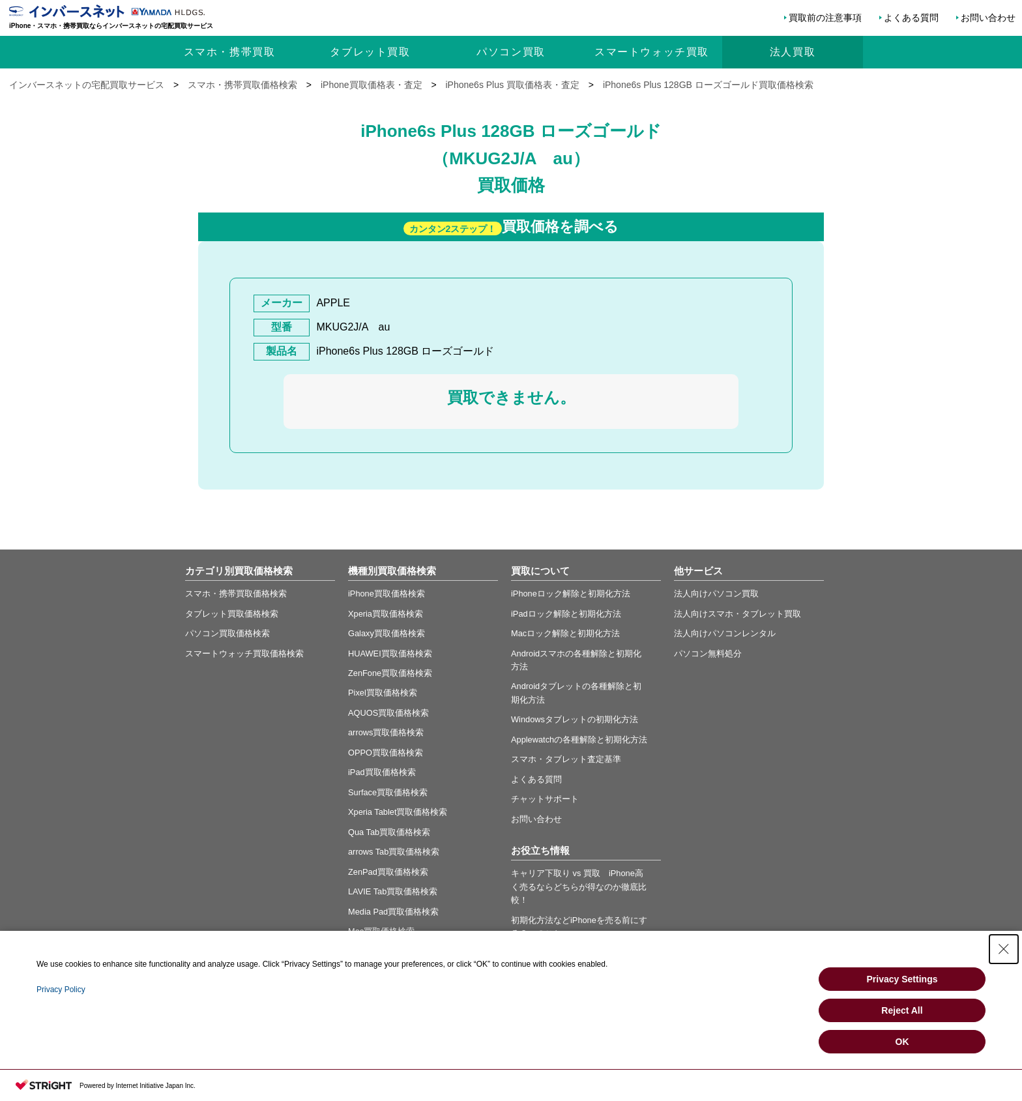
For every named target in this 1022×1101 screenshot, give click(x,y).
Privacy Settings (902, 979)
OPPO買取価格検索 (385, 752)
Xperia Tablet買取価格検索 (397, 812)
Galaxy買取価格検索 (386, 633)
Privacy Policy (60, 989)
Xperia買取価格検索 (385, 614)
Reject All (901, 1010)
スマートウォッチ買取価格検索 (244, 653)
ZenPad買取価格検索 (388, 872)
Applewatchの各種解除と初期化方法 (579, 739)
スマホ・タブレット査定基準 (566, 759)
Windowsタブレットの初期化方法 (574, 719)
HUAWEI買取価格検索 (390, 653)
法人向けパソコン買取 (716, 593)
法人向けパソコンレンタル (725, 633)
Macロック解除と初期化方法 (565, 633)
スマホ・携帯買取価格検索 (236, 593)
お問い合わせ (988, 17)
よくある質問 (911, 17)
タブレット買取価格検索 (231, 614)
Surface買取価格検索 (388, 792)
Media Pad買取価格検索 (393, 912)
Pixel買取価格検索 (382, 692)
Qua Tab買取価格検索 (389, 832)
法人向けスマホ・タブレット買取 (737, 614)
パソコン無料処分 (708, 653)
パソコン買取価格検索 (227, 633)
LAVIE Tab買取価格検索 (392, 891)
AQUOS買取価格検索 (388, 713)
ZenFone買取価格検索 (390, 673)
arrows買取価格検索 (386, 732)
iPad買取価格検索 (382, 772)
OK (902, 1041)
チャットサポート (545, 799)
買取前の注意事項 (825, 17)
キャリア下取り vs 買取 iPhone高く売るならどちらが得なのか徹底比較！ (579, 886)
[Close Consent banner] (1003, 949)
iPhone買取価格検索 (386, 593)
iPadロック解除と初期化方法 (566, 614)
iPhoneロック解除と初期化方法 (570, 593)
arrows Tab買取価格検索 (393, 852)
